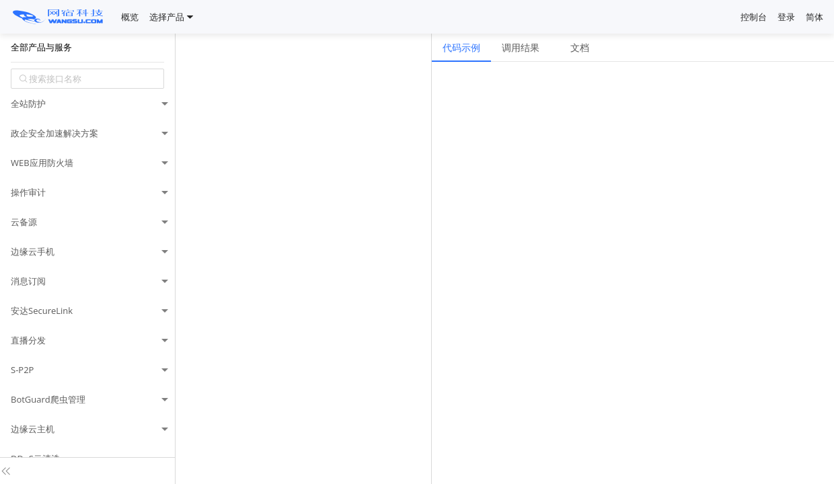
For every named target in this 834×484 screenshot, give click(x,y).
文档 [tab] (579, 47)
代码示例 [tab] (461, 47)
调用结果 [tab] (520, 47)
